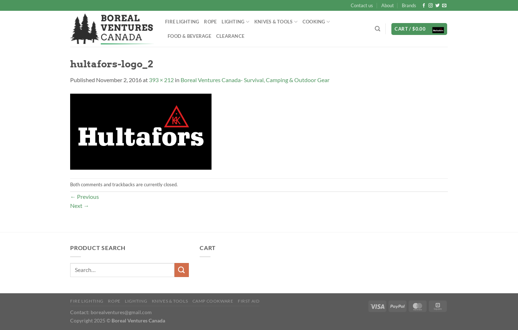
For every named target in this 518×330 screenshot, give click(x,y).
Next (79, 205)
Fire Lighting (182, 21)
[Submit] (181, 270)
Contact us (362, 5)
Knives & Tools (275, 21)
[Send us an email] (444, 5)
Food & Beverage (189, 36)
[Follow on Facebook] (424, 5)
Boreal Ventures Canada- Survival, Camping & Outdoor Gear (255, 79)
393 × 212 (161, 79)
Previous (84, 196)
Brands (409, 5)
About (387, 5)
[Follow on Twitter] (437, 5)
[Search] (377, 29)
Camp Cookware (212, 301)
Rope (210, 21)
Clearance (230, 36)
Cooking (316, 21)
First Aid (249, 301)
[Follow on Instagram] (430, 5)
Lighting (235, 21)
